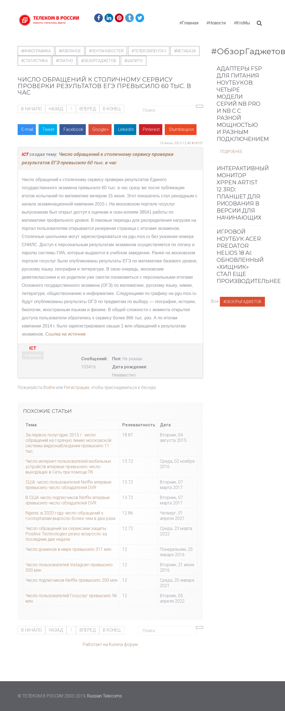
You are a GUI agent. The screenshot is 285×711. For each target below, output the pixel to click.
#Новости (216, 23)
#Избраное (70, 51)
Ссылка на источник (65, 334)
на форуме (32, 355)
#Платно (64, 61)
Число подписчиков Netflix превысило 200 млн (72, 580)
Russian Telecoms (104, 696)
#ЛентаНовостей (106, 51)
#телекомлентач (149, 51)
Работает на (95, 644)
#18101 (197, 143)
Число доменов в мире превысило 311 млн (68, 549)
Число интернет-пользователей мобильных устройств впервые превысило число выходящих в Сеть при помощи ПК (68, 467)
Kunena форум (123, 644)
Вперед (88, 108)
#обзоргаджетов (98, 61)
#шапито (133, 61)
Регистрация (76, 387)
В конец (112, 108)
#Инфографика (36, 51)
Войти (49, 387)
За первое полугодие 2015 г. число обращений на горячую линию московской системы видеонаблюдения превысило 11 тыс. (68, 443)
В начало (31, 108)
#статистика (34, 61)
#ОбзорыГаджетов (242, 302)
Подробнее (231, 151)
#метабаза (185, 51)
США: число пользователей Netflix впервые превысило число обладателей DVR (69, 485)
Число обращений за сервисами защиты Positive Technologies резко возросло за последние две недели (66, 534)
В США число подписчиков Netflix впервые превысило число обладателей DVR (68, 500)
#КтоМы (242, 23)
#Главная (188, 23)
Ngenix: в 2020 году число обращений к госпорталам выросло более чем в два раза (70, 515)
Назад (56, 108)
